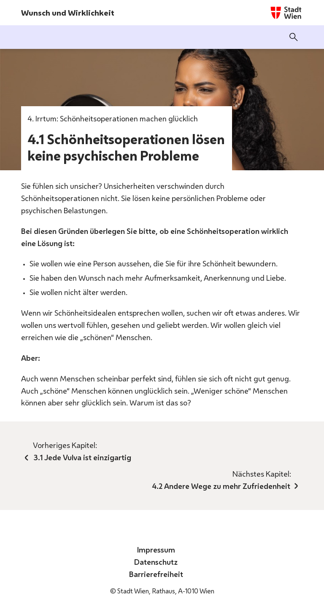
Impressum (157, 550)
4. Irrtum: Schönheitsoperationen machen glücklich (112, 118)
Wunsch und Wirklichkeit (67, 12)
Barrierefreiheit (157, 574)
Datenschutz (156, 562)
